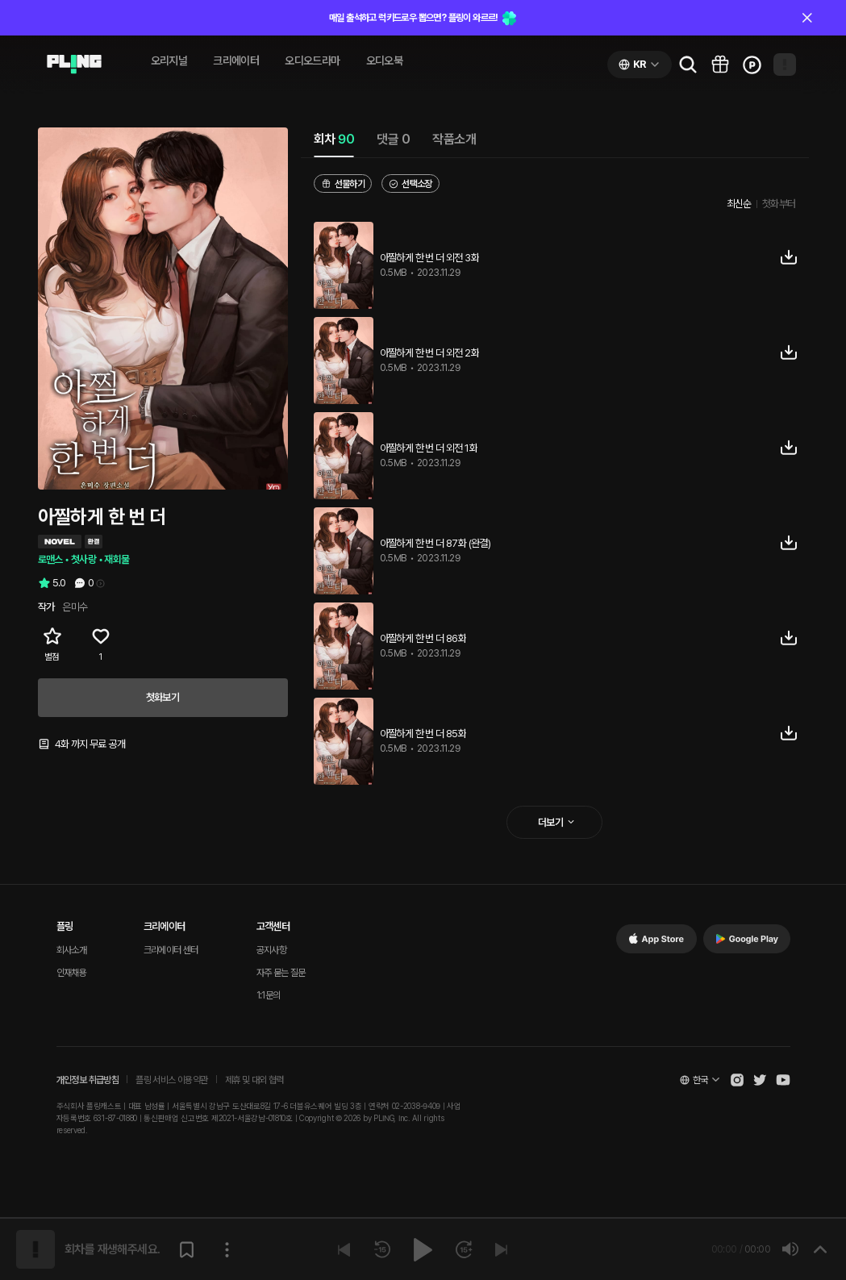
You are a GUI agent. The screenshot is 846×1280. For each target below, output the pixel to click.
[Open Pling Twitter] (759, 1080)
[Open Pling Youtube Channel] (783, 1080)
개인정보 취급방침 (87, 1080)
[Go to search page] (688, 64)
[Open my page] (785, 64)
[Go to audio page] (74, 64)
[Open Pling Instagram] (737, 1080)
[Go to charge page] (752, 64)
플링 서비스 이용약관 (171, 1080)
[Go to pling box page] (720, 64)
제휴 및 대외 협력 (254, 1080)
